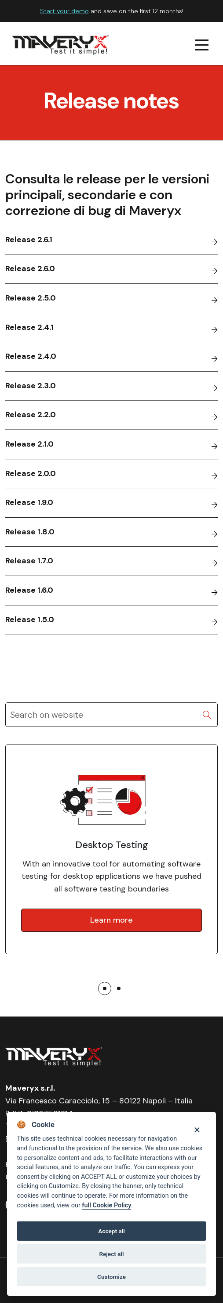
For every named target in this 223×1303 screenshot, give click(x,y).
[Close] (197, 1129)
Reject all (111, 1253)
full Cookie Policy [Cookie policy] (106, 1205)
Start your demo (64, 11)
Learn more (111, 920)
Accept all (111, 1231)
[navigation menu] (202, 45)
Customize (64, 1186)
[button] (105, 988)
